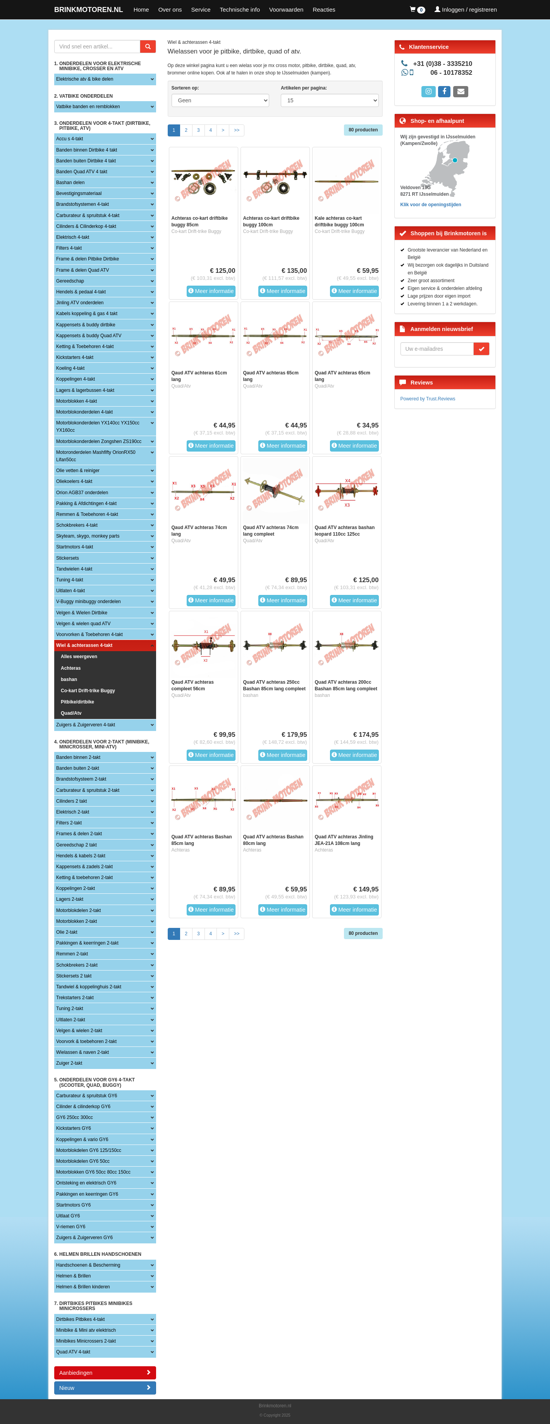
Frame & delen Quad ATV (82, 270)
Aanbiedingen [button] (105, 1372)
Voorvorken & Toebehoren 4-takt (89, 634)
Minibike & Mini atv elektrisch (86, 1330)
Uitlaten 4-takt (70, 590)
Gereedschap (70, 281)
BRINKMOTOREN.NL (88, 10)
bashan (69, 679)
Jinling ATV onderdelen (80, 302)
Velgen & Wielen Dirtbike (81, 612)
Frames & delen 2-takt (79, 833)
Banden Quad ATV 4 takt (81, 171)
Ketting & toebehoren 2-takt (84, 877)
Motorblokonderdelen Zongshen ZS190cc (98, 441)
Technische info (240, 9)
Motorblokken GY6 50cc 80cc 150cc (93, 1172)
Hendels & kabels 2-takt (80, 856)
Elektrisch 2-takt (72, 812)
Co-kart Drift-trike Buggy (88, 690)
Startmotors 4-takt (74, 547)
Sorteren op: (185, 88)
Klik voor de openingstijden (430, 204)
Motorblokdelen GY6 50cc (83, 1161)
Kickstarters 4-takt (74, 357)
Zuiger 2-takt (69, 1063)
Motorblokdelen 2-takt (78, 910)
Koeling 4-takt (70, 368)
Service (201, 9)
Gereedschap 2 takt (76, 845)
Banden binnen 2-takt (78, 757)
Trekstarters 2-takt (75, 997)
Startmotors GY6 (73, 1205)
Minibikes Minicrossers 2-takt (86, 1341)
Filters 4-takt (69, 248)
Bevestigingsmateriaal (78, 193)
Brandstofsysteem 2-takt (81, 779)
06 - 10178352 (451, 72)
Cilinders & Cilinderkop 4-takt (86, 226)
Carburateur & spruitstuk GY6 (86, 1095)
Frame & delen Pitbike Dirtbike (87, 259)
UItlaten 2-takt (70, 1019)
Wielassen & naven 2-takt (82, 1052)
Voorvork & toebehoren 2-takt (86, 1041)
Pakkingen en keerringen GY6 (87, 1194)
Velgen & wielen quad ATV (83, 623)
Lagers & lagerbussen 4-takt (85, 390)
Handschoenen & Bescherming (88, 1265)
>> (236, 130)
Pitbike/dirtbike (77, 702)
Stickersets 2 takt (73, 976)
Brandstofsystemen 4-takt (82, 204)
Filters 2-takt (69, 823)
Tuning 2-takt (69, 1008)
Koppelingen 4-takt (75, 379)
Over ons (170, 9)
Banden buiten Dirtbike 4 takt (86, 161)
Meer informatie (211, 291)
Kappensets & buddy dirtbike (85, 325)
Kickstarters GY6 (73, 1128)
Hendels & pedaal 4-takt (81, 292)
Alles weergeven (79, 656)
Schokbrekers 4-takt (77, 525)
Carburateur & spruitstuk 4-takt (87, 215)
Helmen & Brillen (73, 1276)
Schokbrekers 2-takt (77, 965)
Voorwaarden (286, 9)
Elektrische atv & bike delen (84, 79)
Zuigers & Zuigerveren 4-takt (85, 725)
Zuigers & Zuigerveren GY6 (84, 1237)
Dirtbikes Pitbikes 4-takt (80, 1319)
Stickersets (67, 558)
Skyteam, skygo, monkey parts (87, 536)
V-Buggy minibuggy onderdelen (88, 601)
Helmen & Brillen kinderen (83, 1287)
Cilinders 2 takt (71, 801)
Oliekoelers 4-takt (74, 481)
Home (141, 9)
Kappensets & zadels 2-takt (84, 866)
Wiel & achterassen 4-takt (84, 645)
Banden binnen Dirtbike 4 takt (86, 150)
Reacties (324, 9)
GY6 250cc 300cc (74, 1117)
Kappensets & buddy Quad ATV (89, 335)
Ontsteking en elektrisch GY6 (86, 1183)
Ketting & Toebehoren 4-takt (85, 346)
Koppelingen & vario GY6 (82, 1139)
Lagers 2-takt (69, 899)
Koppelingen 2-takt (75, 888)
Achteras (71, 668)
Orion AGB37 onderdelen (82, 492)
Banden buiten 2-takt (77, 768)
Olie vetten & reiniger (78, 470)
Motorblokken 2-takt (76, 921)
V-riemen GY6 (70, 1226)
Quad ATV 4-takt (73, 1352)
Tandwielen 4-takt (74, 569)
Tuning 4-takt (69, 580)
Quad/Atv (71, 713)
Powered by (427, 399)
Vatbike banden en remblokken (88, 106)
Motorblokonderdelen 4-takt (84, 412)
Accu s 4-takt (69, 138)
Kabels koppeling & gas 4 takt (86, 313)
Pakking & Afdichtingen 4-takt (86, 503)
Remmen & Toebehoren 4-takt (87, 514)
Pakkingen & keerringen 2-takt (87, 943)
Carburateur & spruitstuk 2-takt (87, 790)
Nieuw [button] (105, 1387)
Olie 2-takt (66, 932)
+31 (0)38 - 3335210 (443, 63)
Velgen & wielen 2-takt (79, 1030)
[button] (417, 9)
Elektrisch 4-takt (72, 237)
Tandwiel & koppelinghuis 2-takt (88, 987)
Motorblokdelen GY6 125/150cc (88, 1150)
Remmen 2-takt (72, 954)
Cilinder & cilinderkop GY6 (83, 1106)
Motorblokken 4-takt (76, 401)
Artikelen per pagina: (304, 88)
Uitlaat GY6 (68, 1216)
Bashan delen (70, 182)
